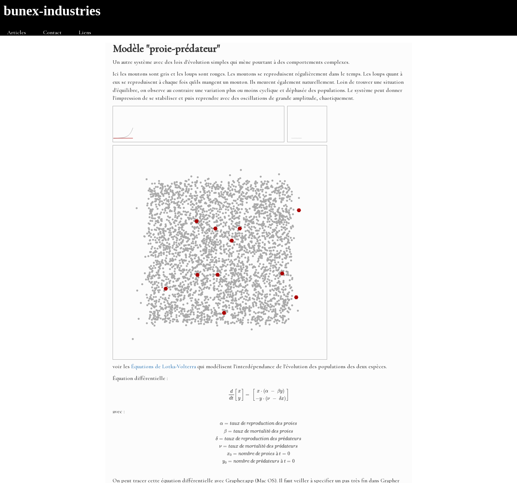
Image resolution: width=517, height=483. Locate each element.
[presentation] (258, 395)
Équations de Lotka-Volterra (163, 366)
